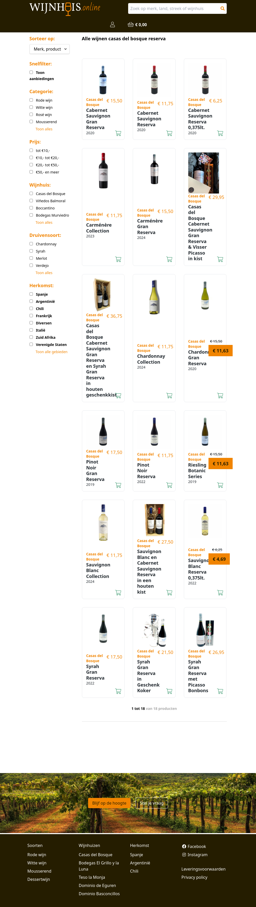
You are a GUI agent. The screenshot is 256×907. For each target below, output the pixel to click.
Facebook (194, 846)
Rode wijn (36, 854)
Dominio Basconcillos (99, 893)
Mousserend (39, 871)
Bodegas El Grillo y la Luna (99, 866)
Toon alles (44, 129)
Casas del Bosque (95, 854)
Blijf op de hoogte (109, 803)
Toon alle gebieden (52, 351)
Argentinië (140, 863)
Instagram (195, 854)
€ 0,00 (137, 24)
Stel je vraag (151, 803)
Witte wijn (36, 863)
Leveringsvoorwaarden (204, 869)
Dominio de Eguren (97, 885)
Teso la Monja (92, 877)
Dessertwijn (38, 879)
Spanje (136, 854)
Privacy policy (194, 877)
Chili (134, 871)
